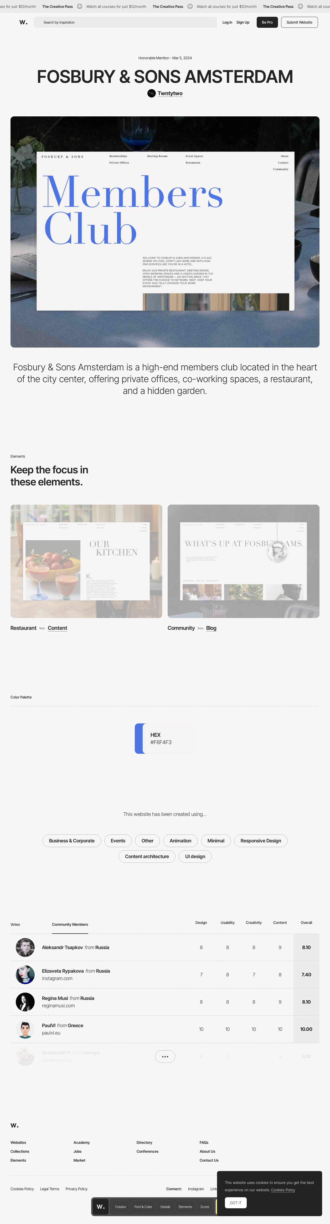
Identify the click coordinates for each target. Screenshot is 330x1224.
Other (147, 840)
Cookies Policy (22, 1189)
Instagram (196, 1189)
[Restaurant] (86, 561)
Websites (18, 1142)
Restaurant (24, 628)
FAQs (204, 1142)
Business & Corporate (72, 840)
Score (204, 1207)
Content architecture (147, 856)
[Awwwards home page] (101, 1207)
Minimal (216, 840)
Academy (82, 1142)
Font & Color (143, 1207)
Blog (211, 628)
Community (181, 628)
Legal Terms (49, 1189)
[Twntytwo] (165, 93)
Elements (185, 1207)
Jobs (77, 1151)
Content (57, 628)
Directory (144, 1142)
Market (79, 1160)
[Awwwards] (23, 22)
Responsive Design (261, 840)
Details (165, 1207)
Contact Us (209, 1160)
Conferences (147, 1151)
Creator (120, 1207)
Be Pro (267, 22)
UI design (195, 856)
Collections (20, 1151)
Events (118, 840)
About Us (207, 1151)
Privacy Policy (76, 1189)
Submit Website (299, 22)
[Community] (243, 561)
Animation (180, 840)
